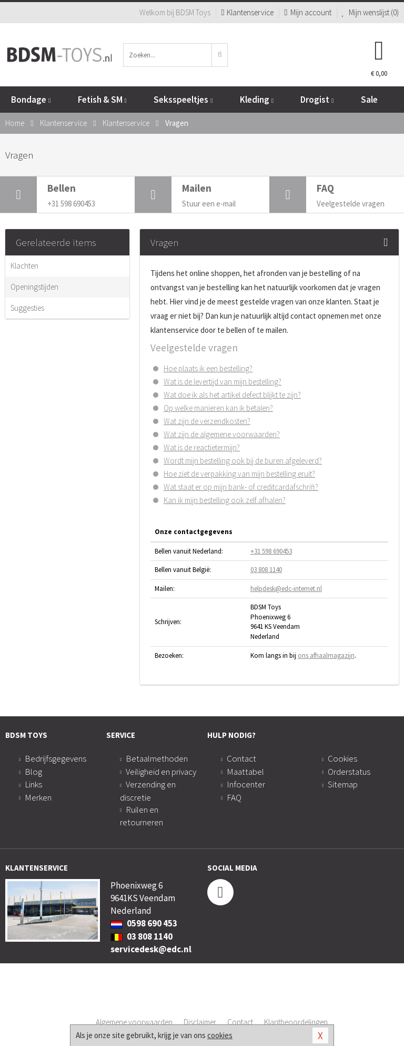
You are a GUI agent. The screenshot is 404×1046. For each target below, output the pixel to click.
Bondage (30, 99)
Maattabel (245, 771)
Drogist (317, 99)
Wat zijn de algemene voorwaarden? (222, 434)
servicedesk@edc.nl (150, 949)
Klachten (24, 266)
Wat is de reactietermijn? (202, 447)
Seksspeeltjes (183, 99)
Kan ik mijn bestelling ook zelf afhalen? (225, 500)
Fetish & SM (102, 99)
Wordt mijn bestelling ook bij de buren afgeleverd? (243, 461)
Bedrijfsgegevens (55, 758)
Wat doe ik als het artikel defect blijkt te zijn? (232, 395)
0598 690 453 (143, 923)
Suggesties (27, 308)
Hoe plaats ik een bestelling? (208, 368)
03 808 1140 (266, 569)
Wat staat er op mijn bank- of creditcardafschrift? (241, 487)
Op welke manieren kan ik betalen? (218, 408)
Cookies (342, 758)
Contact (241, 758)
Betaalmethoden (157, 758)
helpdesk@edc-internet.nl (286, 588)
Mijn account (307, 12)
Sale (369, 99)
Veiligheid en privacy (161, 771)
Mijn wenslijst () (370, 12)
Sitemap (343, 784)
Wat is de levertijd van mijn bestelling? (222, 382)
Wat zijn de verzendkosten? (207, 421)
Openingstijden (34, 287)
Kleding (257, 99)
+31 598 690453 (271, 551)
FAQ (234, 797)
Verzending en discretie (148, 790)
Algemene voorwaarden (134, 1022)
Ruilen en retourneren (141, 816)
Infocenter (246, 784)
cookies (220, 1035)
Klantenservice (247, 12)
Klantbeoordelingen (296, 1022)
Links (33, 784)
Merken (38, 797)
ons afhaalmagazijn (326, 655)
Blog (33, 771)
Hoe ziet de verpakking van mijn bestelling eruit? (239, 474)
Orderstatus (349, 771)
